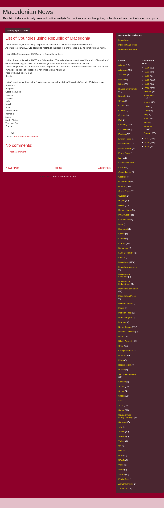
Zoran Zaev (123, 488)
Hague (121, 200)
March (147, 122)
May (146, 114)
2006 (147, 142)
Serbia (121, 391)
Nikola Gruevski (125, 341)
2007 (147, 138)
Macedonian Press (127, 296)
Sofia (120, 400)
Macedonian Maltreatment (124, 282)
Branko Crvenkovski (127, 89)
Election (122, 134)
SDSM (121, 386)
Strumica (122, 422)
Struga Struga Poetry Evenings (126, 416)
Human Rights (124, 210)
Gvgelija (122, 196)
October (148, 91)
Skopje (121, 396)
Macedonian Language (124, 275)
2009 (147, 84)
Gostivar (122, 177)
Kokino (121, 238)
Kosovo (121, 243)
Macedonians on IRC (128, 49)
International (19, 136)
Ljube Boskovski (125, 253)
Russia (121, 369)
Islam (120, 224)
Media (121, 308)
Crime (121, 105)
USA (120, 455)
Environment (124, 143)
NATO (121, 336)
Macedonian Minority (128, 289)
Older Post (104, 167)
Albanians (122, 70)
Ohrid (120, 346)
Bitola (121, 84)
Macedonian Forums (127, 45)
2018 (147, 68)
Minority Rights (125, 317)
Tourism (122, 436)
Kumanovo (123, 248)
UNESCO (122, 450)
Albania (121, 65)
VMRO (121, 474)
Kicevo (121, 234)
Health (121, 205)
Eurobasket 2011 (126, 162)
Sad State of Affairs (127, 374)
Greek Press (124, 191)
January (148, 133)
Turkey (121, 441)
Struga (121, 410)
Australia (122, 74)
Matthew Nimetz (125, 303)
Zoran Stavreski (125, 484)
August (147, 102)
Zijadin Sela (123, 479)
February (148, 126)
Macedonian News (28, 11)
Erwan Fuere (124, 153)
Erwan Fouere (124, 148)
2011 (147, 76)
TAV (120, 427)
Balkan (121, 79)
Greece (121, 186)
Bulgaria (122, 96)
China (121, 101)
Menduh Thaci (124, 313)
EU (119, 158)
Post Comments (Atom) (64, 176)
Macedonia (32, 136)
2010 (147, 80)
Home (58, 167)
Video (121, 469)
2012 (147, 72)
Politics (121, 355)
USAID (121, 460)
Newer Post (12, 167)
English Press (124, 139)
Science (122, 382)
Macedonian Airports (127, 267)
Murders (122, 322)
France (121, 167)
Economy (122, 124)
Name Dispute (124, 327)
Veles (120, 465)
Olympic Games (125, 350)
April (146, 118)
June (146, 110)
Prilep (121, 360)
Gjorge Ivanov (124, 172)
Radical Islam (124, 365)
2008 (147, 88)
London (121, 257)
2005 (147, 146)
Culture (121, 115)
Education (123, 129)
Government (124, 181)
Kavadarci (123, 229)
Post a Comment (17, 151)
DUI (120, 120)
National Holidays (126, 331)
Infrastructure (124, 215)
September (149, 95)
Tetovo (121, 431)
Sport (120, 405)
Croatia (121, 110)
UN (119, 446)
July (146, 106)
